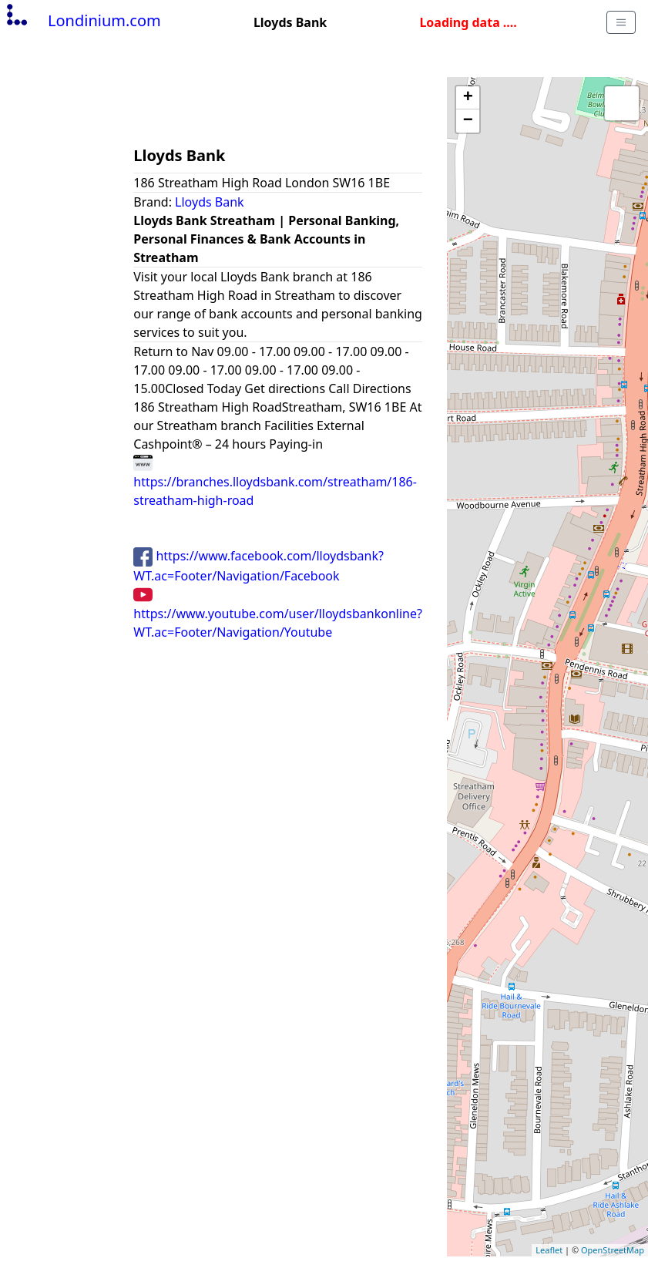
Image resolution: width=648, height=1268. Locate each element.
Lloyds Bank (209, 201)
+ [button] (468, 97)
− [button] (468, 121)
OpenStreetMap (612, 1250)
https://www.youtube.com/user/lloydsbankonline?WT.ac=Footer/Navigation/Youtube (277, 613)
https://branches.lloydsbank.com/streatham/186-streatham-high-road (275, 481)
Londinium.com (82, 20)
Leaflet (549, 1250)
